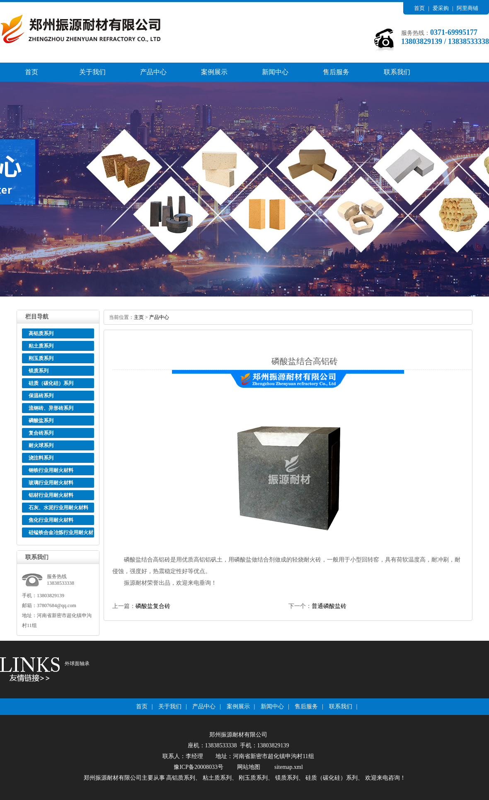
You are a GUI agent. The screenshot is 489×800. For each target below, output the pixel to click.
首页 (419, 8)
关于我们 (92, 71)
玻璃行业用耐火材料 (51, 483)
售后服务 (336, 71)
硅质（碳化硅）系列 (51, 383)
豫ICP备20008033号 (198, 767)
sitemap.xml (288, 767)
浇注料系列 (41, 458)
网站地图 (248, 767)
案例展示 (214, 71)
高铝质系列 (41, 333)
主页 (139, 317)
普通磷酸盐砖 (329, 606)
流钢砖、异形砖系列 (51, 408)
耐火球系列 (41, 445)
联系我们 (397, 71)
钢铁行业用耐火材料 (51, 470)
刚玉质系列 (41, 358)
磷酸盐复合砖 (153, 606)
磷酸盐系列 (41, 420)
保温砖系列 (41, 396)
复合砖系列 (41, 433)
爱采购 (441, 8)
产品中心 (153, 71)
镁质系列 (38, 371)
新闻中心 (275, 71)
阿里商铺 (467, 8)
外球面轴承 (77, 663)
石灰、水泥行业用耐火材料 (58, 508)
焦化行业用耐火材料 (51, 520)
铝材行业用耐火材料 (51, 495)
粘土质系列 (41, 346)
